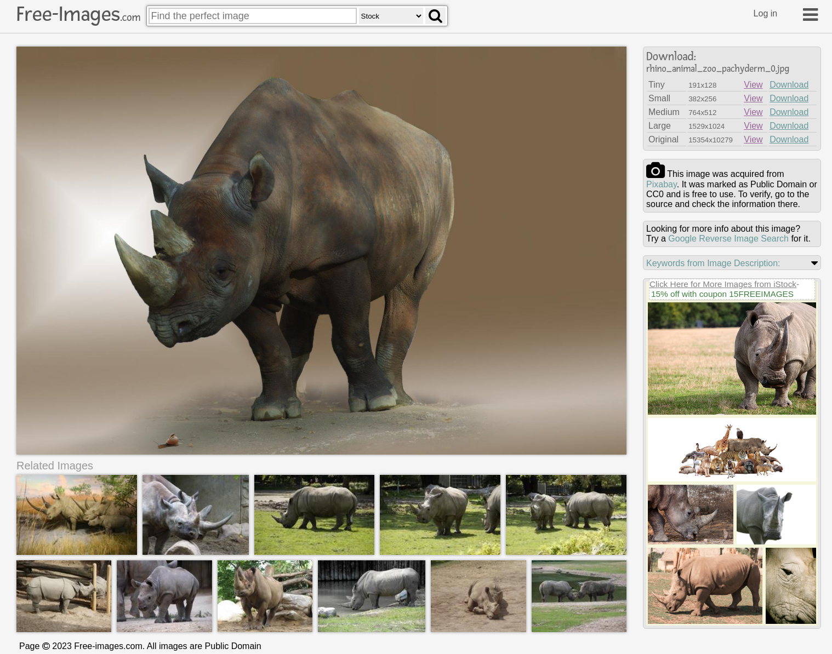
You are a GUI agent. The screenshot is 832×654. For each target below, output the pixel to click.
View (753, 84)
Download (789, 84)
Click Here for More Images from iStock (722, 284)
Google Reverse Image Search (728, 238)
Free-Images (78, 14)
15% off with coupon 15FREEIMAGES (722, 294)
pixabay (661, 184)
